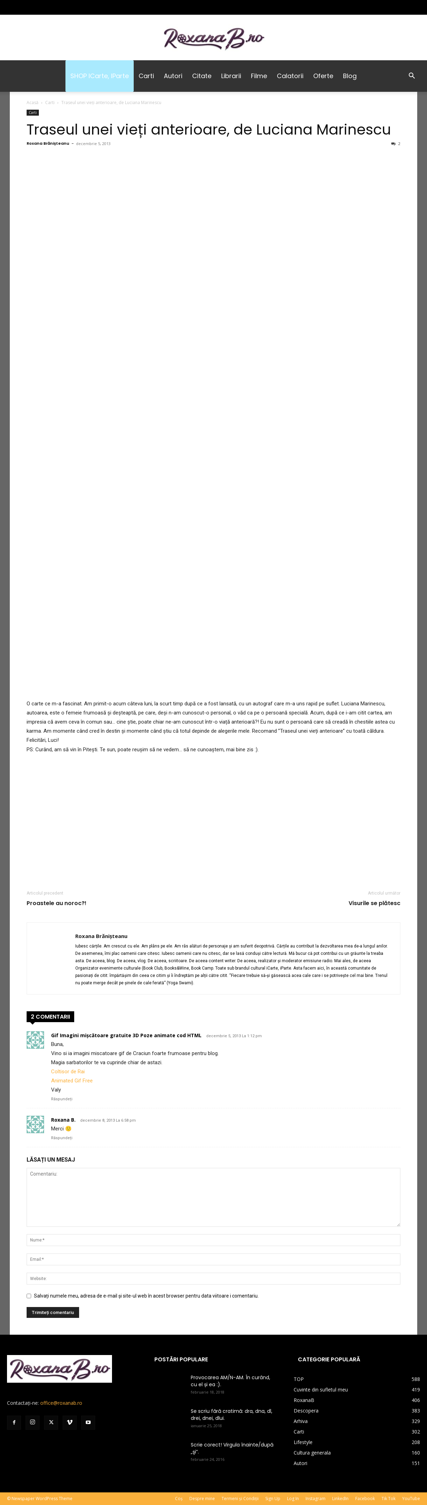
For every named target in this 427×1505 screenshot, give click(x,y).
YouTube (411, 1498)
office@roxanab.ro (61, 1403)
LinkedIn (340, 1498)
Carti (146, 75)
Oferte (323, 75)
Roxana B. (63, 1119)
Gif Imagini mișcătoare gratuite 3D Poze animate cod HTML (126, 1035)
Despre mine (202, 1498)
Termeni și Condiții (240, 1498)
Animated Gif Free (72, 1081)
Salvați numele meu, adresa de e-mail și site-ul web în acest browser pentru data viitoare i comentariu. (146, 1296)
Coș (179, 1498)
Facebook (365, 1498)
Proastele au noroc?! (56, 903)
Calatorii (290, 75)
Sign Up (272, 1498)
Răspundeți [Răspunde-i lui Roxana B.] (61, 1138)
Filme (259, 75)
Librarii (231, 75)
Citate (201, 75)
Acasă (32, 102)
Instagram (316, 1498)
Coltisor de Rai (68, 1071)
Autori (173, 75)
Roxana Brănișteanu (48, 143)
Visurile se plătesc (374, 903)
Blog (350, 75)
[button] (411, 76)
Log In (293, 1498)
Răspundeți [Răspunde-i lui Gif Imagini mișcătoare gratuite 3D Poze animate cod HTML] (61, 1099)
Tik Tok (389, 1498)
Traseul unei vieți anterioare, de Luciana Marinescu (209, 129)
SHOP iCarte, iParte (99, 75)
